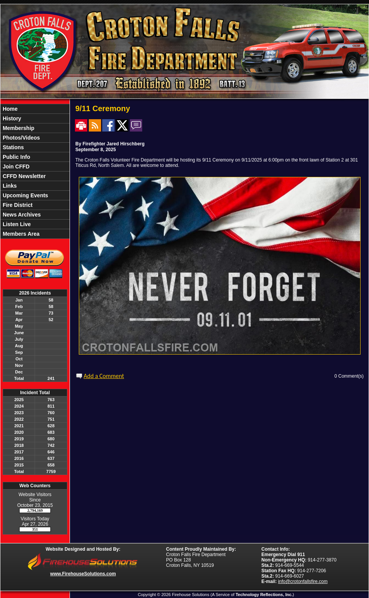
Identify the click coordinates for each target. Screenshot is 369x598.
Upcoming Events (24, 195)
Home (9, 109)
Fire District (17, 205)
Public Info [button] (15, 157)
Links (9, 186)
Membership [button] (17, 128)
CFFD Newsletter (23, 176)
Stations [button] (12, 147)
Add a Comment (104, 376)
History (11, 118)
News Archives (21, 215)
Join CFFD (15, 166)
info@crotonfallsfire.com (302, 581)
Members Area (20, 234)
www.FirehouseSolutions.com (83, 573)
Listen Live (16, 224)
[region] (35, 171)
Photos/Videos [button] (20, 138)
